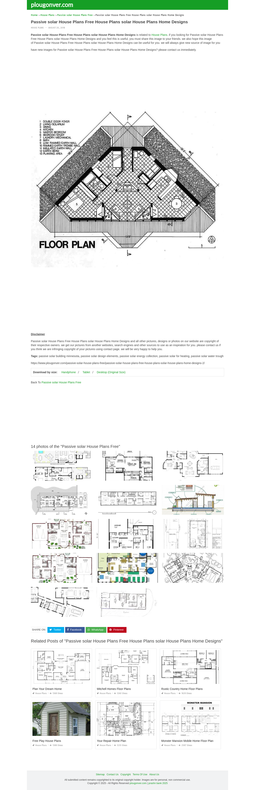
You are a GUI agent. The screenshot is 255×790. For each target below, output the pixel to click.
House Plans (37, 27)
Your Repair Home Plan (111, 740)
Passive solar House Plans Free (61, 382)
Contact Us (112, 774)
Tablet (86, 372)
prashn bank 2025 (158, 783)
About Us (154, 774)
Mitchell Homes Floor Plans (114, 688)
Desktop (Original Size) (111, 372)
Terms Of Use (140, 774)
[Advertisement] (127, 82)
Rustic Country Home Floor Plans (182, 688)
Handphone (68, 372)
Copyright (126, 774)
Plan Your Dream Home (47, 688)
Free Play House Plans (46, 740)
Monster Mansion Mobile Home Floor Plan (187, 740)
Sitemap (100, 774)
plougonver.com (52, 4)
